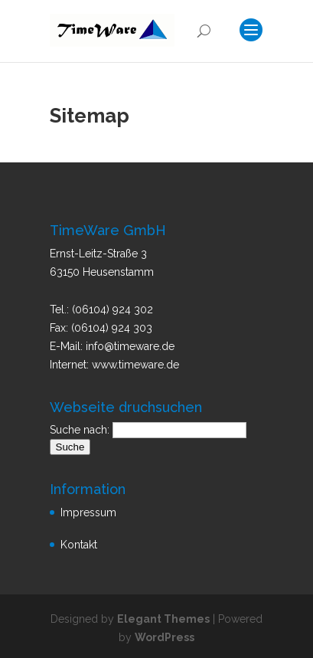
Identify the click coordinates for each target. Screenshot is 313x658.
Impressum (88, 512)
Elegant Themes (163, 619)
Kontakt (78, 545)
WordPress (164, 637)
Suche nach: (79, 430)
